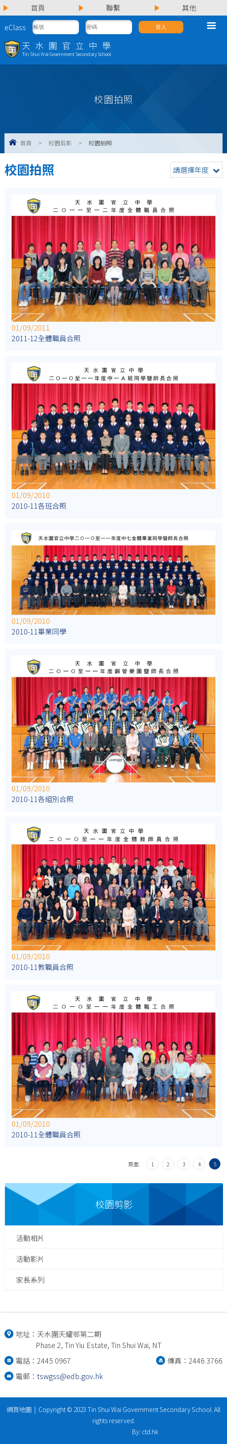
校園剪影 (60, 143)
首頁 (26, 143)
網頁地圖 (19, 1409)
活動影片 (30, 1258)
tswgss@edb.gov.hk (70, 1376)
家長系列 (30, 1279)
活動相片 (30, 1238)
